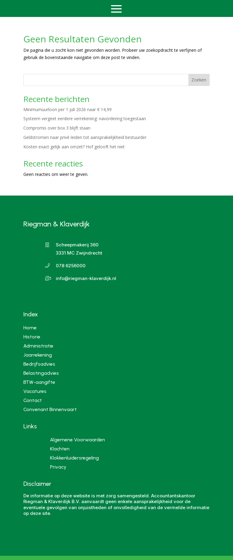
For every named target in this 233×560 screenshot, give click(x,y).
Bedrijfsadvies (39, 363)
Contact (32, 400)
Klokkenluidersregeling (74, 458)
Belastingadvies (41, 372)
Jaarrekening (37, 354)
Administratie (38, 345)
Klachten (59, 449)
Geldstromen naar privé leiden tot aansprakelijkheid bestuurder (85, 137)
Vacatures (34, 391)
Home (30, 327)
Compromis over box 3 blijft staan (56, 128)
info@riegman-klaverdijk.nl (86, 278)
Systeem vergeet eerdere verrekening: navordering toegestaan (84, 118)
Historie (31, 336)
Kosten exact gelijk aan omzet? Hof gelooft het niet (74, 147)
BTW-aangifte (39, 381)
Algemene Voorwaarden (77, 440)
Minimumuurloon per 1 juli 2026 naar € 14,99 (67, 109)
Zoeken (198, 80)
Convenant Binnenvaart (50, 409)
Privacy (58, 467)
